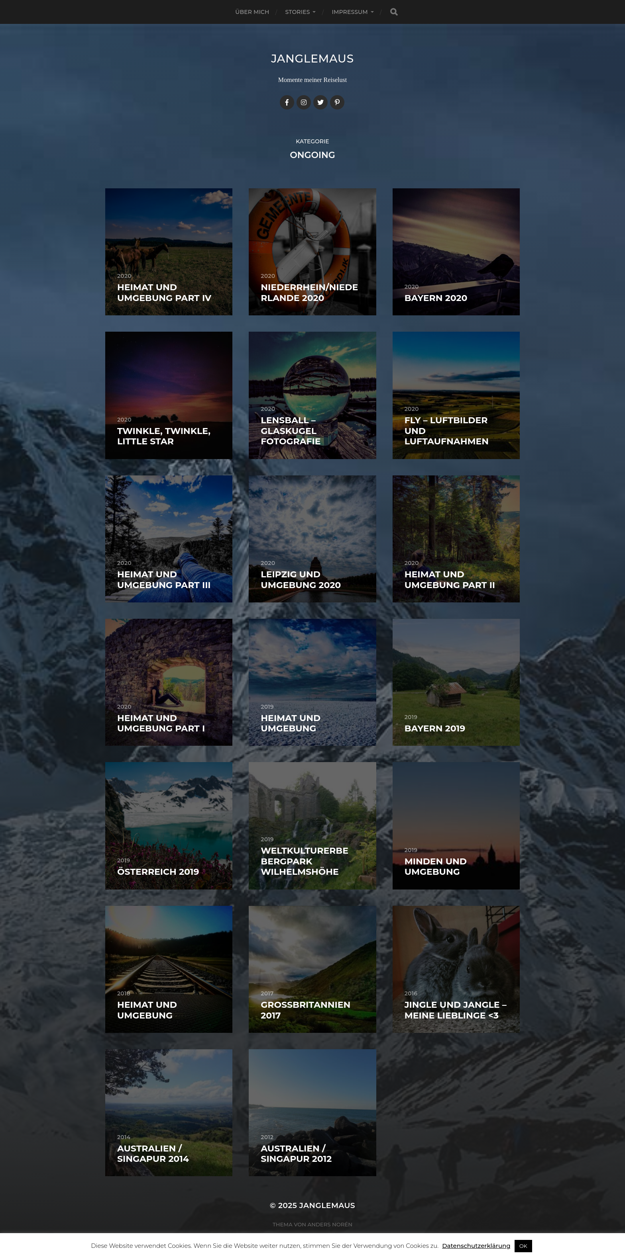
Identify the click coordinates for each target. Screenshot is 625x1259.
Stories (297, 12)
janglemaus (312, 58)
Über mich (252, 12)
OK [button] (523, 1246)
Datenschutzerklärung (476, 1245)
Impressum (350, 12)
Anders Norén (330, 1224)
